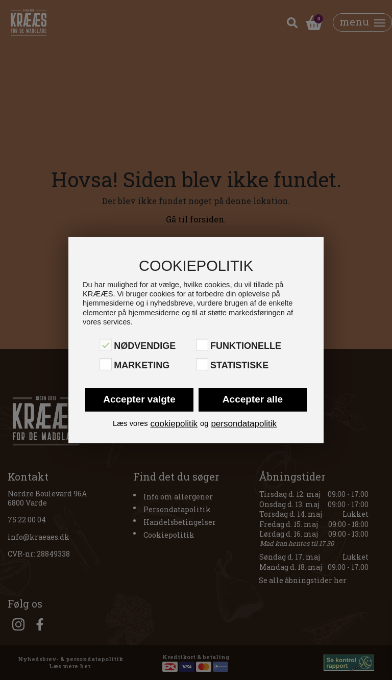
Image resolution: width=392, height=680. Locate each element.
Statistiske (239, 365)
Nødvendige (145, 346)
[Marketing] (106, 364)
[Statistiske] (202, 364)
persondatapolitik (244, 423)
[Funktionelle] (202, 345)
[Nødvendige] (106, 345)
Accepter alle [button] (253, 398)
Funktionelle (245, 346)
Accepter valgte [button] (139, 398)
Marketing (141, 365)
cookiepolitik (174, 423)
